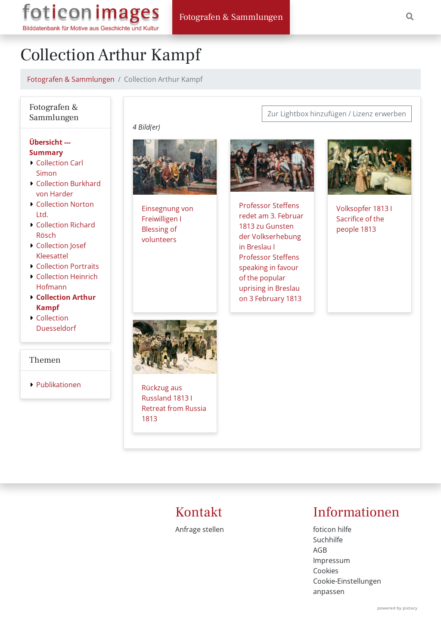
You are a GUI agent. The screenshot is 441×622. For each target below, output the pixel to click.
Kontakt (198, 512)
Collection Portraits (67, 266)
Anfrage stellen (199, 529)
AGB (320, 550)
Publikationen (58, 384)
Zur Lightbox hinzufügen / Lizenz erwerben (336, 113)
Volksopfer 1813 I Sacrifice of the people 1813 (364, 219)
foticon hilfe (332, 529)
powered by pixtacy (397, 608)
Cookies (326, 570)
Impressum (331, 560)
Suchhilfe (328, 539)
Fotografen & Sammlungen (231, 17)
